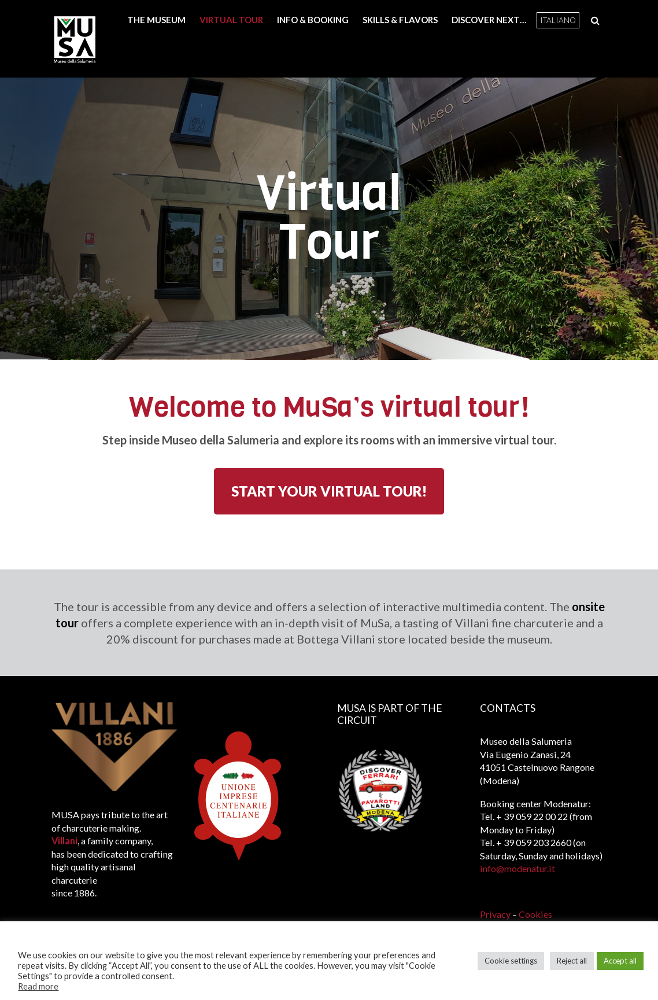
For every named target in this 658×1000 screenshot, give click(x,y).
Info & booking (313, 19)
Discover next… (489, 19)
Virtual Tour (231, 19)
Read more (38, 986)
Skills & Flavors (400, 19)
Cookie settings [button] (511, 960)
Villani (64, 840)
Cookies (535, 914)
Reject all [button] (572, 960)
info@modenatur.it (517, 868)
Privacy (496, 914)
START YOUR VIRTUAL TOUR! (329, 491)
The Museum (156, 19)
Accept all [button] (620, 960)
